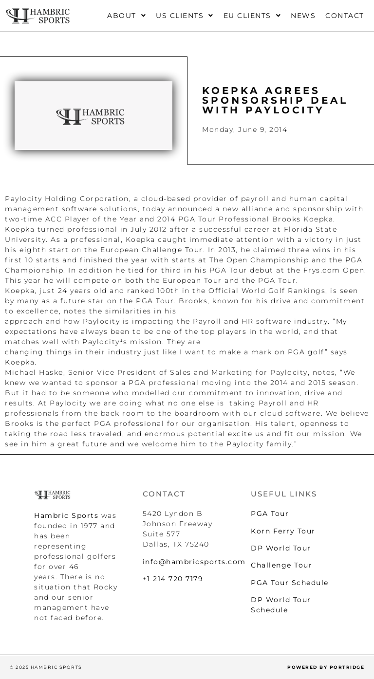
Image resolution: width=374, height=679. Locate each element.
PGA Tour (270, 513)
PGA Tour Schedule (290, 582)
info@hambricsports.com (194, 561)
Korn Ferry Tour (283, 531)
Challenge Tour (281, 565)
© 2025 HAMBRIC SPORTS (46, 667)
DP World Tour (281, 548)
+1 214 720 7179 (173, 578)
